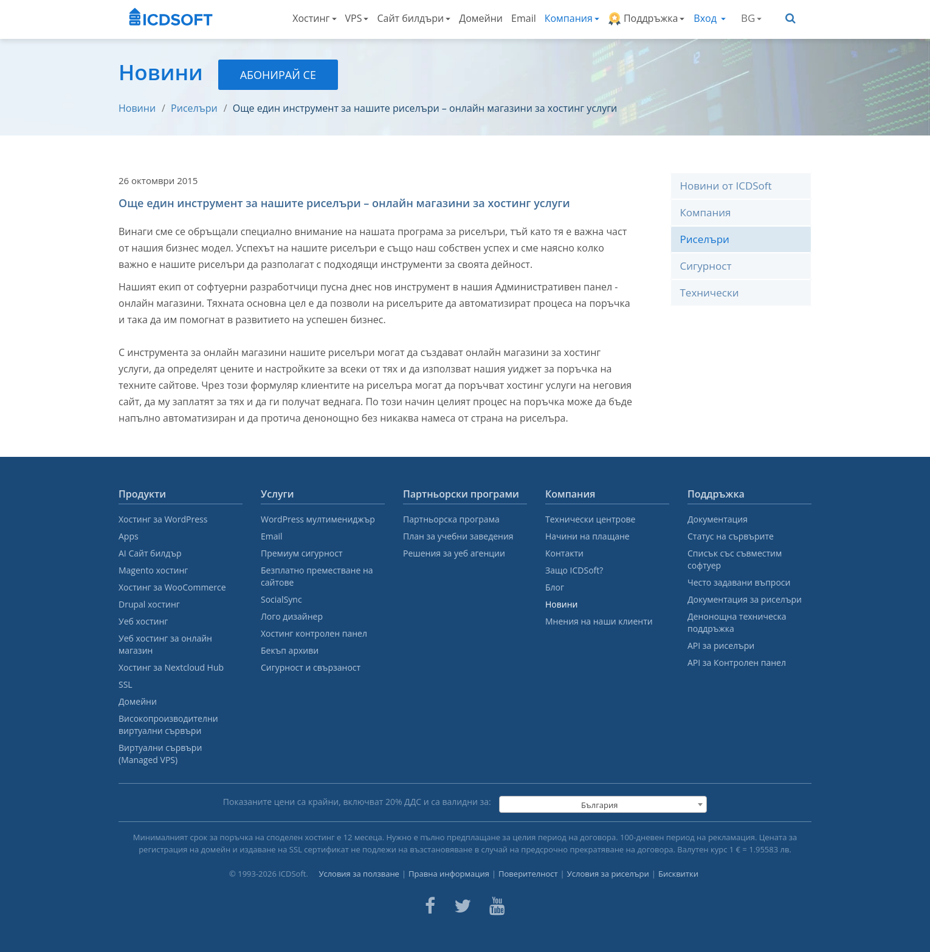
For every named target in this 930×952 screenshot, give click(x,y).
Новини (137, 108)
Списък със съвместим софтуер (734, 559)
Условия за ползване (359, 873)
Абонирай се (278, 74)
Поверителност (528, 873)
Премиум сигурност (302, 553)
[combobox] (603, 804)
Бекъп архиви (290, 650)
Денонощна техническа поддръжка (736, 622)
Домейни (481, 18)
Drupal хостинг (149, 604)
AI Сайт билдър (150, 553)
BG (751, 18)
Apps (129, 536)
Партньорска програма (451, 519)
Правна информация (448, 873)
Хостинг (314, 18)
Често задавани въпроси (738, 582)
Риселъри (194, 108)
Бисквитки (678, 873)
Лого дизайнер (292, 616)
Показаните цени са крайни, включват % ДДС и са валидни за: (357, 801)
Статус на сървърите (730, 536)
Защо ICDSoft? (574, 570)
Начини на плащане (587, 536)
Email (523, 18)
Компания (572, 18)
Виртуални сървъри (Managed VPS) (160, 753)
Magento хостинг (153, 570)
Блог (554, 587)
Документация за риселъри (744, 599)
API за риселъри (720, 645)
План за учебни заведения (458, 536)
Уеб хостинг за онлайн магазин (165, 644)
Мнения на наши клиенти (599, 621)
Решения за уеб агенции (454, 553)
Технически (709, 293)
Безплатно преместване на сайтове (317, 576)
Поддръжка (646, 19)
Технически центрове (590, 519)
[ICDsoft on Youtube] (497, 906)
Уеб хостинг (143, 621)
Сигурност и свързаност (310, 667)
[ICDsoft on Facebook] (430, 906)
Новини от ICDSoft (726, 186)
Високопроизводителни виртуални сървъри (168, 724)
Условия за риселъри (608, 873)
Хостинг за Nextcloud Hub (171, 667)
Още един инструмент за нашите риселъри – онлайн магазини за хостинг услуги (425, 108)
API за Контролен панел (736, 662)
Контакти (564, 553)
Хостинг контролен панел (314, 633)
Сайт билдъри (413, 18)
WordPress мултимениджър (318, 519)
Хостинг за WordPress (163, 519)
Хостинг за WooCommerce (172, 587)
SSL (126, 684)
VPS (357, 18)
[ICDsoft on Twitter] (462, 906)
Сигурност (706, 266)
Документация (717, 519)
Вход (710, 18)
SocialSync (281, 599)
